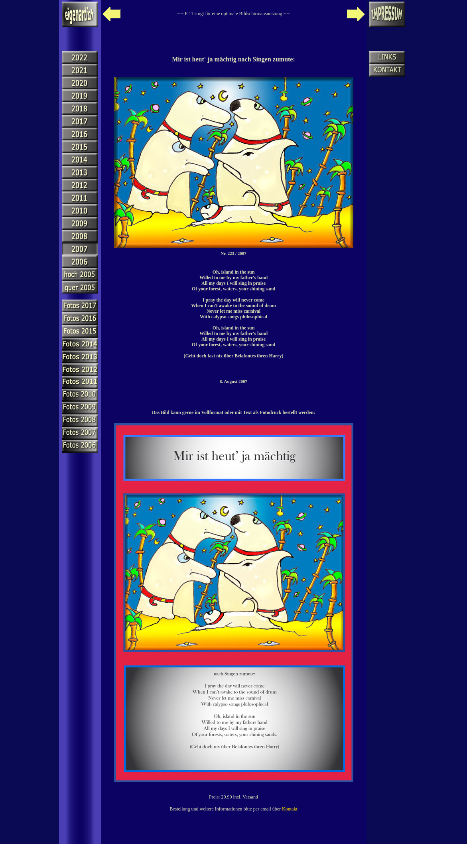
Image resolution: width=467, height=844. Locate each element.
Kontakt (290, 809)
